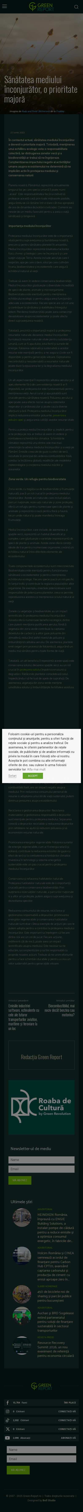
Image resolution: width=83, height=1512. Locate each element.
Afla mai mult (36, 769)
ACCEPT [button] (33, 775)
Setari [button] (12, 776)
